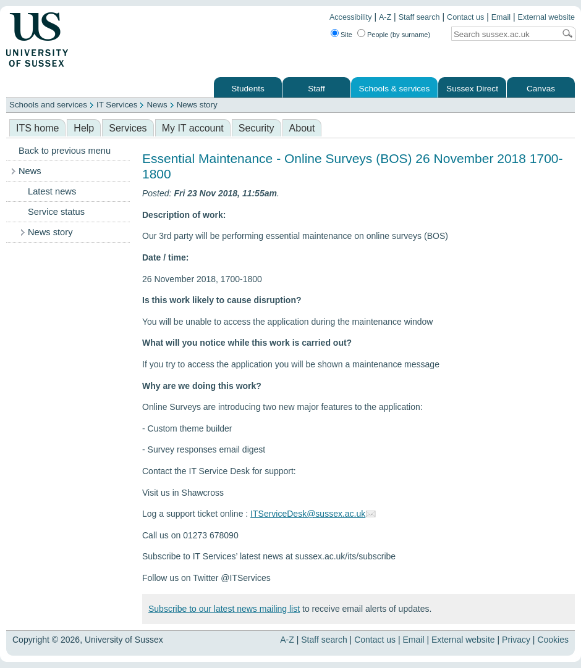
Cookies (553, 640)
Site (346, 34)
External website (546, 17)
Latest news (52, 191)
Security (256, 128)
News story (197, 104)
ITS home (37, 128)
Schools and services (48, 104)
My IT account (193, 128)
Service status (56, 212)
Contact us (465, 17)
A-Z (385, 17)
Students (248, 88)
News (156, 104)
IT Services (116, 104)
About (302, 128)
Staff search (419, 17)
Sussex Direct (472, 88)
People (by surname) (398, 34)
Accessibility (350, 17)
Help (84, 128)
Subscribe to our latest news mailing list (224, 609)
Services (127, 128)
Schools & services (394, 88)
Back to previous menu (65, 151)
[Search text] (503, 34)
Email (501, 17)
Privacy (516, 640)
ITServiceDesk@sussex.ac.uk (307, 514)
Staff (316, 88)
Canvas (541, 88)
